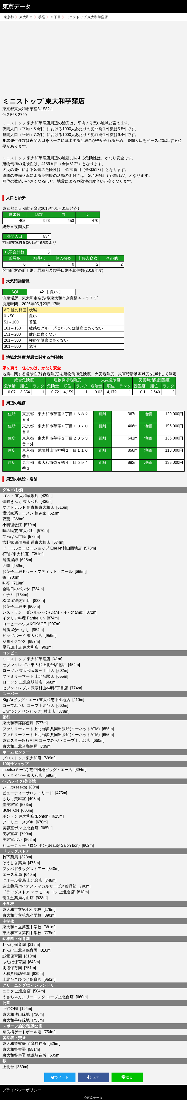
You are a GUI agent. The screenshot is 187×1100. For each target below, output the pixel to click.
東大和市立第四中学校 (21, 933)
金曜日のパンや (16, 589)
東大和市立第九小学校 (21, 915)
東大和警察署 (14, 1049)
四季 (6, 566)
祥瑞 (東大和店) (15, 554)
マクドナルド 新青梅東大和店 (28, 507)
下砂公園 (10, 1009)
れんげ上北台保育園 (19, 950)
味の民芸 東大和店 (18, 531)
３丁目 (55, 17)
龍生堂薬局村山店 (18, 898)
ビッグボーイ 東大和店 (22, 636)
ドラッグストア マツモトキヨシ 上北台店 (38, 892)
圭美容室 (10, 805)
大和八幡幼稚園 (16, 974)
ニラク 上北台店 (16, 991)
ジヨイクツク (14, 641)
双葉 (6, 519)
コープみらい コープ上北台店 (28, 705)
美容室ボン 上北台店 (20, 828)
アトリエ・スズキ (18, 822)
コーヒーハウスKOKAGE (24, 624)
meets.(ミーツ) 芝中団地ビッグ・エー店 (37, 770)
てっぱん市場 (14, 536)
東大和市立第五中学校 (21, 927)
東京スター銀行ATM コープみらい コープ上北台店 (46, 740)
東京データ (16, 6)
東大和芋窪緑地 (16, 1020)
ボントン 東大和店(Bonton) (26, 816)
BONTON (10, 810)
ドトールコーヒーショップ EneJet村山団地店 (42, 548)
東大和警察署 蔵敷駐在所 (24, 1055)
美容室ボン (12, 840)
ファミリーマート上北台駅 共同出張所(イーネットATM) (51, 729)
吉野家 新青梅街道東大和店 (26, 542)
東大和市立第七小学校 (21, 909)
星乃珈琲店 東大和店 (20, 647)
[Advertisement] (93, 60)
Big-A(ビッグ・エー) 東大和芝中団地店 (36, 700)
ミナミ (8, 595)
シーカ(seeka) (14, 787)
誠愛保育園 (12, 956)
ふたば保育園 (14, 962)
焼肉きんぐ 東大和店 (20, 501)
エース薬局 (12, 874)
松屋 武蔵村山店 (16, 601)
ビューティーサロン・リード (27, 793)
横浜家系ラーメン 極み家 (24, 513)
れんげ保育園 (14, 944)
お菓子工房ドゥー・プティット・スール (37, 571)
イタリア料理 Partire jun (23, 618)
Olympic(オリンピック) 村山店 (28, 711)
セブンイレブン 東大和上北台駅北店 (34, 665)
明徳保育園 (12, 968)
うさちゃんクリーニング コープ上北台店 (38, 997)
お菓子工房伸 (14, 606)
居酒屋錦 (10, 560)
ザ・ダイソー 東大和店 (22, 775)
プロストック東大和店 (21, 758)
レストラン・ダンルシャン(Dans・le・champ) (42, 612)
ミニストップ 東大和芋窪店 (26, 659)
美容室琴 (10, 834)
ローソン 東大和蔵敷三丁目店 (28, 670)
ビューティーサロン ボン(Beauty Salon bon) (41, 845)
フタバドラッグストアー (23, 869)
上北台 (8, 1067)
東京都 (9, 17)
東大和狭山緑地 (16, 1014)
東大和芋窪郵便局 (18, 723)
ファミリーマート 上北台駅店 (28, 676)
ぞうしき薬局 (14, 863)
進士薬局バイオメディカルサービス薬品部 (39, 886)
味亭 (6, 583)
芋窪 (41, 17)
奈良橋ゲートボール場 (21, 1032)
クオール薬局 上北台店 (22, 880)
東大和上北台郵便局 (19, 746)
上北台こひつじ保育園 (21, 979)
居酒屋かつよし (16, 630)
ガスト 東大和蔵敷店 (20, 496)
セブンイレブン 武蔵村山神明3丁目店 (35, 688)
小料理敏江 (12, 525)
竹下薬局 (10, 857)
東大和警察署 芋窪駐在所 (24, 1043)
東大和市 (26, 17)
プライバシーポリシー (21, 1090)
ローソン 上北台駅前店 (22, 682)
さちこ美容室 (14, 799)
